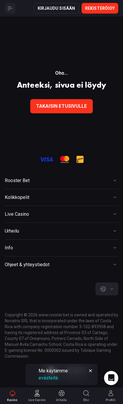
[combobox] (106, 288)
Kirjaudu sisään (56, 8)
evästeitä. (49, 378)
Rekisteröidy (100, 8)
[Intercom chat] (111, 378)
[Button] (10, 8)
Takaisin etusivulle (61, 106)
